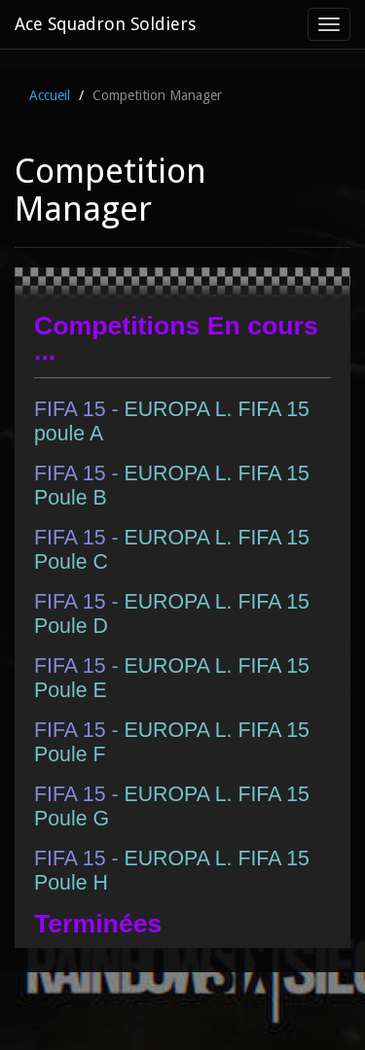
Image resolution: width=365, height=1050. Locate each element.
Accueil (49, 95)
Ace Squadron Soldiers (105, 24)
